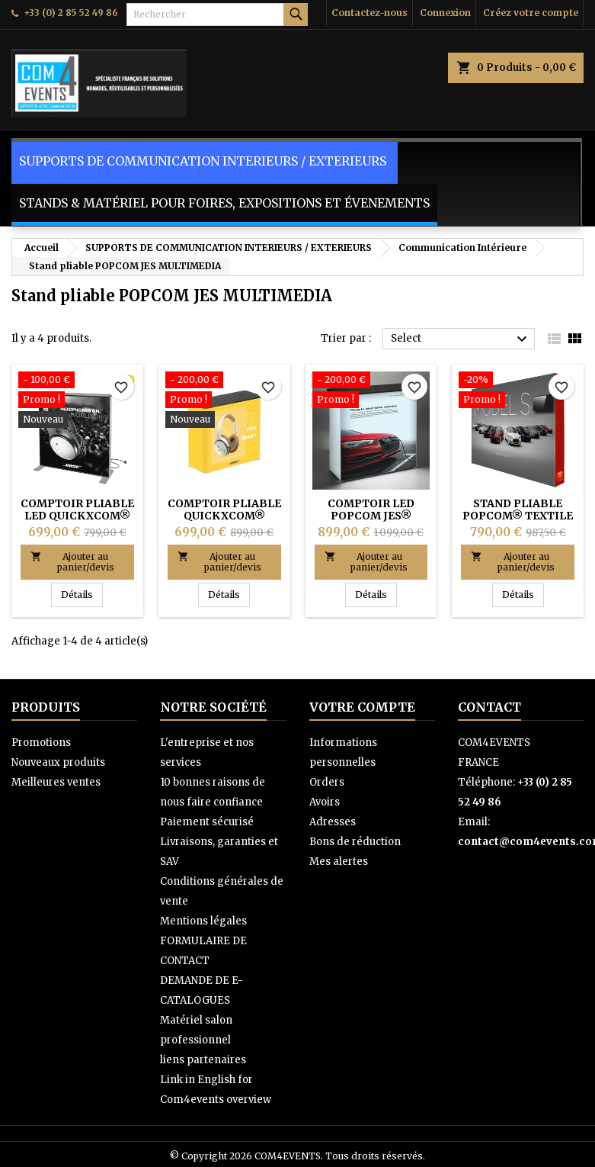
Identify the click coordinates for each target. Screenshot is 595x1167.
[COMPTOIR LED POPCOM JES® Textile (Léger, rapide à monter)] (371, 391)
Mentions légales (203, 921)
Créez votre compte (530, 12)
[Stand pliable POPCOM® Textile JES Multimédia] (518, 391)
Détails (82, 594)
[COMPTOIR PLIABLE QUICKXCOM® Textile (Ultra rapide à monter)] (224, 401)
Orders (326, 782)
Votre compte (362, 707)
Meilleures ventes (56, 782)
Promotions (41, 742)
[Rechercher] (217, 14)
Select (461, 339)
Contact (489, 707)
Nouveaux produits (58, 762)
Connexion (445, 12)
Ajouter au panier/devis (72, 562)
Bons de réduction (355, 841)
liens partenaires (203, 1059)
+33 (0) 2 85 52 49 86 (71, 12)
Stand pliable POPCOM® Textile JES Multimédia (517, 516)
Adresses (332, 821)
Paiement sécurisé (207, 821)
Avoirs (324, 802)
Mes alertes (338, 861)
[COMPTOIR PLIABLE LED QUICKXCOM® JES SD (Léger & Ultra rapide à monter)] (77, 401)
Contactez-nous (369, 12)
